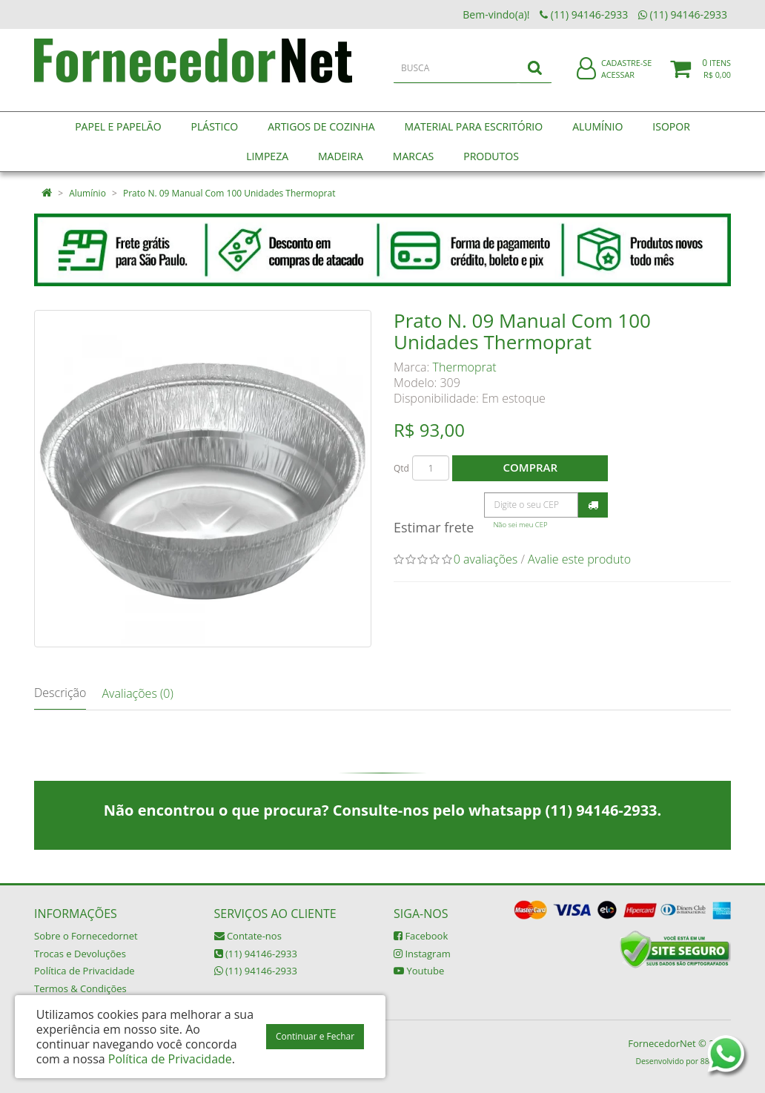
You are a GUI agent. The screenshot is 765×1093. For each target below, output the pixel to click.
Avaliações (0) (137, 693)
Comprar (530, 467)
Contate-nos (248, 935)
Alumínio (87, 193)
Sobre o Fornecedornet (86, 935)
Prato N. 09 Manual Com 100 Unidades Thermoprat (229, 193)
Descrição (60, 692)
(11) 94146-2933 (255, 953)
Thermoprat (465, 367)
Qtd (401, 468)
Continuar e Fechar (315, 1036)
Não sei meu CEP (520, 524)
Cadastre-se (626, 72)
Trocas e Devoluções (80, 953)
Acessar (618, 84)
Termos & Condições (80, 988)
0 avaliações (486, 559)
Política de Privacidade (84, 970)
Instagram (422, 953)
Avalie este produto (579, 559)
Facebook (421, 935)
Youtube (419, 970)
